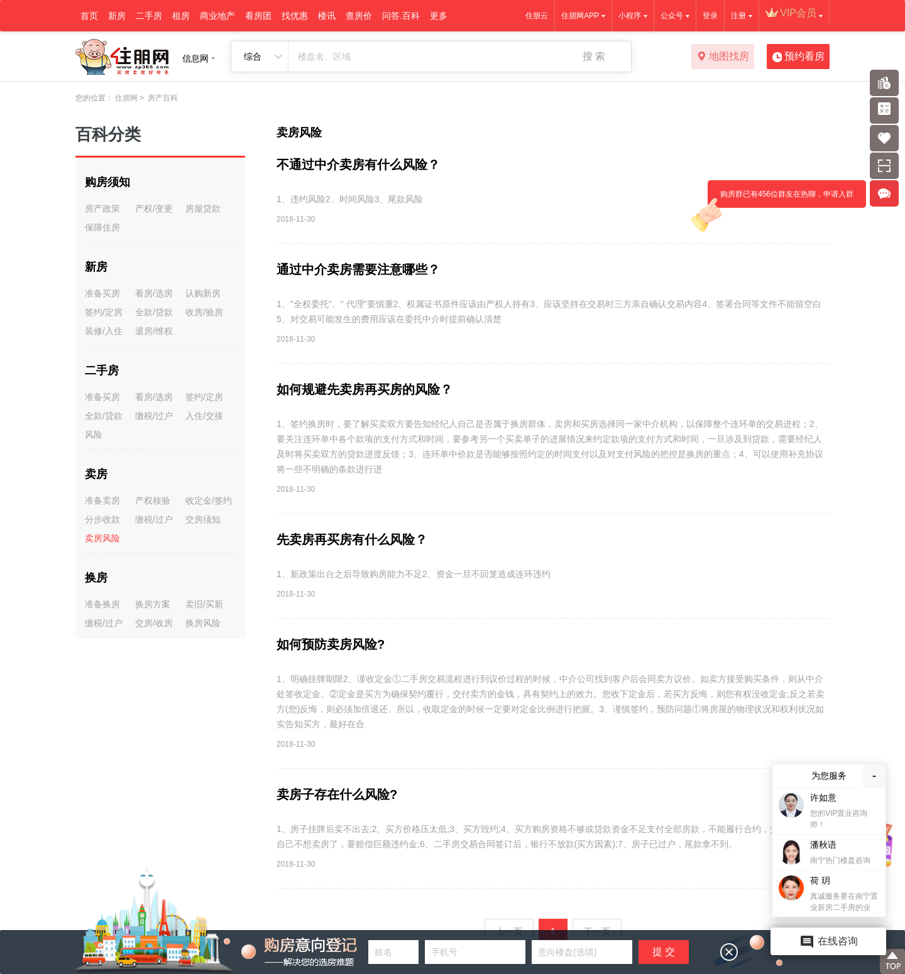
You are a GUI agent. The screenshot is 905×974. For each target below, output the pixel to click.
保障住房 (102, 227)
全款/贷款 (154, 312)
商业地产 (217, 16)
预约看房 (798, 57)
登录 (710, 15)
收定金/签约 (208, 500)
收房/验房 (204, 312)
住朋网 (126, 98)
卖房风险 (102, 538)
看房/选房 (154, 293)
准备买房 (102, 293)
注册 (738, 15)
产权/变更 (154, 208)
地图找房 (723, 57)
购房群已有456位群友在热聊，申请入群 (780, 199)
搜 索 (594, 56)
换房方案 (152, 604)
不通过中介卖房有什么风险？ (358, 164)
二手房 (149, 16)
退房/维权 (154, 331)
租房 (181, 16)
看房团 (258, 16)
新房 (117, 16)
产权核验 (152, 500)
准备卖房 (102, 500)
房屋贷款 (203, 208)
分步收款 (102, 519)
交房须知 (203, 519)
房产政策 (102, 208)
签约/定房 (104, 312)
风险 (93, 435)
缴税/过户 (154, 416)
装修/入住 (104, 331)
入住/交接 (204, 416)
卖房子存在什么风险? (337, 794)
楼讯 (327, 16)
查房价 (359, 16)
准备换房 (102, 604)
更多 (438, 16)
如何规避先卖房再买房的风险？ (364, 389)
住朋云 (536, 15)
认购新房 (203, 293)
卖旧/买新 (204, 604)
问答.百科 (401, 16)
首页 (89, 16)
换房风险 (203, 623)
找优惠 (295, 16)
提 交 (663, 951)
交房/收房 (154, 623)
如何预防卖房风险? (331, 644)
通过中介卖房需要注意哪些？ (358, 269)
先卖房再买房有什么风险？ (352, 539)
